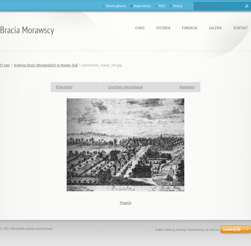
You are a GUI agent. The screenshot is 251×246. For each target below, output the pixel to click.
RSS (162, 6)
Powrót (125, 203)
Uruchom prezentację (125, 87)
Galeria (215, 27)
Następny (187, 87)
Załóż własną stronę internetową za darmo (187, 230)
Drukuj (177, 6)
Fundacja (189, 27)
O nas (140, 27)
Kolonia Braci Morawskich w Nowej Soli (46, 65)
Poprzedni (64, 87)
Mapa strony (142, 6)
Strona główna (116, 6)
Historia (163, 27)
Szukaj (246, 6)
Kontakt (240, 27)
